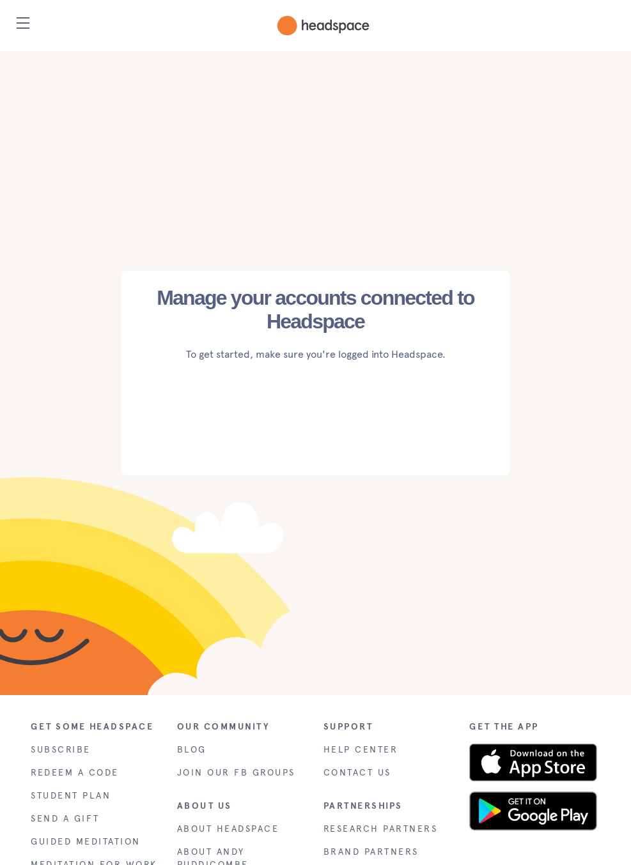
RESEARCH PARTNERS (380, 828)
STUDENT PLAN (71, 795)
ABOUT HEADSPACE (228, 828)
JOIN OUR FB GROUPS (236, 772)
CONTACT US (357, 772)
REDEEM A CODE (75, 772)
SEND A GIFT (65, 818)
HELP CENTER (360, 749)
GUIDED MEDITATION (86, 841)
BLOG (191, 749)
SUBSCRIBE (61, 749)
